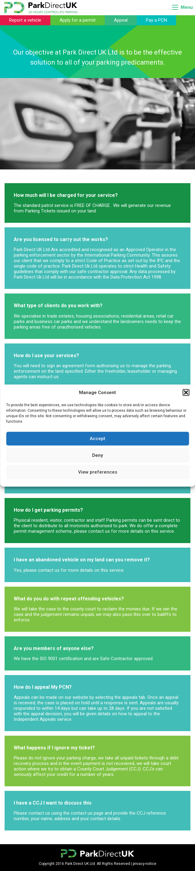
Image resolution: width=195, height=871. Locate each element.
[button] (186, 392)
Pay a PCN (156, 20)
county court (83, 609)
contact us (99, 531)
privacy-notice (144, 864)
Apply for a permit (78, 20)
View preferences (97, 472)
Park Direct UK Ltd (32, 249)
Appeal (121, 20)
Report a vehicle (25, 20)
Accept (97, 438)
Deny (97, 455)
